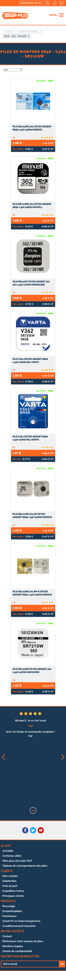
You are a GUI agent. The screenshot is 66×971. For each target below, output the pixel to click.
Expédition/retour (13, 890)
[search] (48, 3)
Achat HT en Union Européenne (21, 921)
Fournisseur (9, 916)
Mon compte (10, 876)
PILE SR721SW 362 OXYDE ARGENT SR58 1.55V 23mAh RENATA (32, 128)
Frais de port (9, 885)
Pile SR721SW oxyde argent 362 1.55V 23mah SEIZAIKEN (32, 671)
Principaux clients (13, 895)
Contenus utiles (11, 855)
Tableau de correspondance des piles (24, 865)
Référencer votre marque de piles (22, 941)
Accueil (8, 32)
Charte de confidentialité (17, 951)
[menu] (61, 15)
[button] (3, 757)
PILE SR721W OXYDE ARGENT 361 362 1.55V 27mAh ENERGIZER (31, 283)
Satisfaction (9, 881)
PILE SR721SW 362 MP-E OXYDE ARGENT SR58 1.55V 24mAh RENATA (32, 593)
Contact (7, 936)
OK (62, 964)
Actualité (7, 850)
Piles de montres (28, 32)
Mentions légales (12, 946)
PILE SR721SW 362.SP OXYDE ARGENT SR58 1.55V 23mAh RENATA (32, 516)
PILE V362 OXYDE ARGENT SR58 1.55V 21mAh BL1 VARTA (30, 361)
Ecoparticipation (12, 911)
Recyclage (8, 906)
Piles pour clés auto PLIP (17, 860)
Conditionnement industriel (18, 926)
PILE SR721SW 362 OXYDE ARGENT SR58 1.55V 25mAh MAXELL (32, 206)
